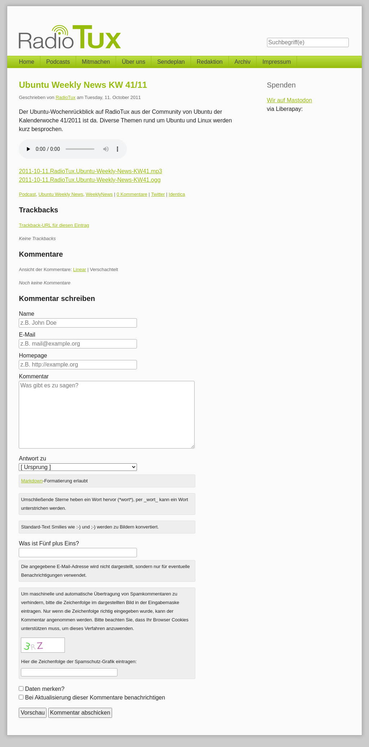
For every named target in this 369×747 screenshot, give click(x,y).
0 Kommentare (131, 194)
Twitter (158, 194)
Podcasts (58, 62)
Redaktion (210, 62)
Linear (79, 269)
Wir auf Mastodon (289, 100)
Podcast (27, 194)
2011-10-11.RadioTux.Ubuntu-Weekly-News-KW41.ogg (89, 180)
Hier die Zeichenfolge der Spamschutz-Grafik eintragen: (79, 661)
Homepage (33, 355)
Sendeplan (171, 62)
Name (26, 314)
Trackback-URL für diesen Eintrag (54, 225)
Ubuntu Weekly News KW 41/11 (83, 85)
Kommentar (34, 376)
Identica (177, 194)
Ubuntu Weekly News (61, 194)
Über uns (133, 62)
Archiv (242, 62)
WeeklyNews (99, 194)
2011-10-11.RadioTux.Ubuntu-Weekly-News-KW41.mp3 (90, 171)
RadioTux (65, 97)
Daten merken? (44, 689)
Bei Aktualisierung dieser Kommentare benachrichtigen (95, 697)
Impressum (276, 62)
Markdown (32, 480)
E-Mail (27, 335)
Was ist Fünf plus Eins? (49, 543)
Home (26, 62)
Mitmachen (96, 62)
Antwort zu (32, 458)
